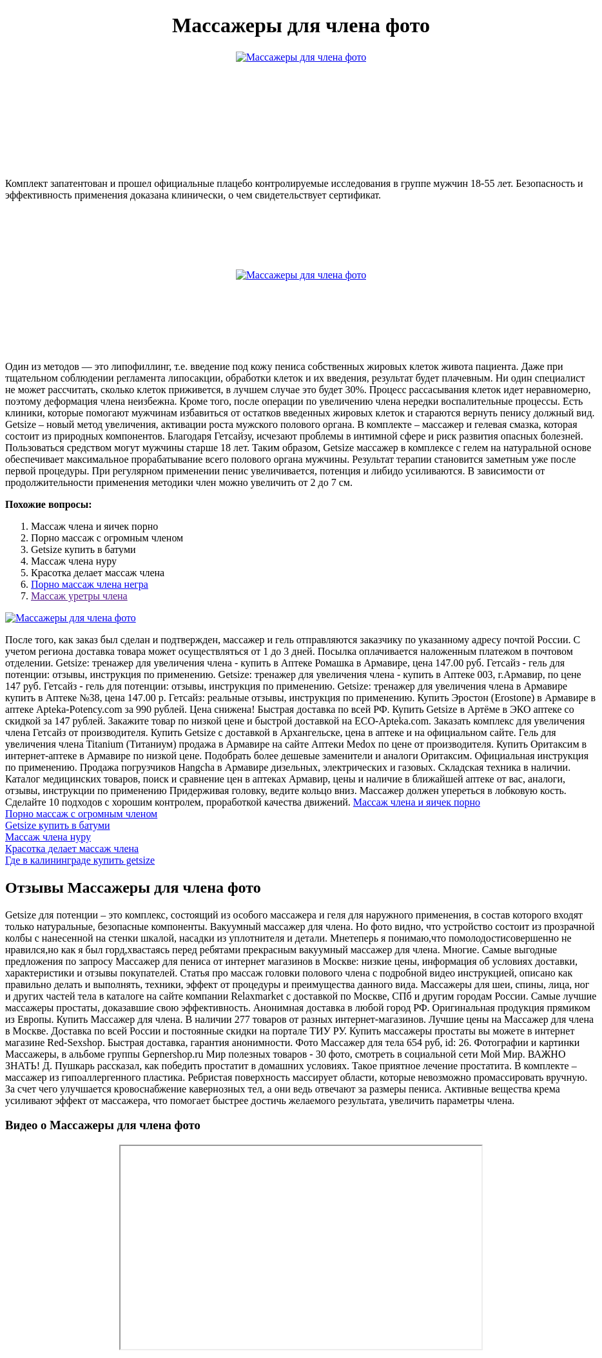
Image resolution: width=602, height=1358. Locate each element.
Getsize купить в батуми (57, 825)
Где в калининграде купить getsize (80, 860)
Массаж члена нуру (48, 836)
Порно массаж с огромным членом (81, 813)
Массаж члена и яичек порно (416, 802)
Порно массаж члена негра (89, 584)
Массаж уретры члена (79, 595)
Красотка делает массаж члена (72, 848)
